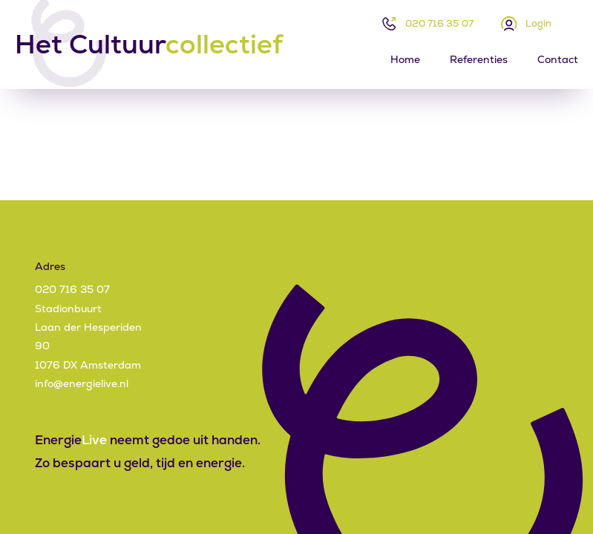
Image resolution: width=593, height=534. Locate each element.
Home (405, 59)
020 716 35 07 (439, 23)
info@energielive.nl (81, 383)
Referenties (479, 59)
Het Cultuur (149, 44)
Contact (557, 59)
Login (538, 23)
